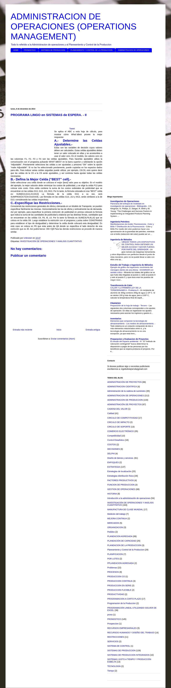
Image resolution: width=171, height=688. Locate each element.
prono (110, 614)
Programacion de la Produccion (121, 603)
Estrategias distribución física (120, 476)
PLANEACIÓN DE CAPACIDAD (121, 541)
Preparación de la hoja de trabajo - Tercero (129, 305)
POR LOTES (113, 559)
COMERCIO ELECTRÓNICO (120, 431)
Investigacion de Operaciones (124, 201)
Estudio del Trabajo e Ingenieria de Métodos (131, 265)
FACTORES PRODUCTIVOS (120, 480)
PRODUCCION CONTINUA (119, 581)
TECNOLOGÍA (114, 666)
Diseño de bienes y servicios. (120, 458)
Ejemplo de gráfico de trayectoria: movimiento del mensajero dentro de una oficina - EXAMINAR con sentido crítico (131, 269)
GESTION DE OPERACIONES (121, 489)
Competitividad (114, 436)
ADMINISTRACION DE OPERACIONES (133, 50)
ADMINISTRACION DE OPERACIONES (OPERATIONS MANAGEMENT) (74, 26)
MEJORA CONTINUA (117, 518)
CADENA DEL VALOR (117, 409)
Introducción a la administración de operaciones (128, 498)
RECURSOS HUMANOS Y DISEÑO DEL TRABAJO (130, 632)
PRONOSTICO (30, 50)
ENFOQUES (113, 462)
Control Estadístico (115, 440)
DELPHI (111, 453)
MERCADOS (113, 523)
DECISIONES (113, 449)
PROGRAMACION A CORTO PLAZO (124, 599)
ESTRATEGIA (113, 467)
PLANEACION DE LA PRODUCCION (124, 545)
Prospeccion (113, 623)
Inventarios (115, 318)
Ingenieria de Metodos (121, 239)
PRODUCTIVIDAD (115, 594)
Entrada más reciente (22, 330)
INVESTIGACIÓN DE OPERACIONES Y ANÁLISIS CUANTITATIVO (51, 241)
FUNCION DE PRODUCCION (121, 485)
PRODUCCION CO (116, 576)
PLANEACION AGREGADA (119, 536)
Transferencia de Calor (121, 285)
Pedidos (111, 532)
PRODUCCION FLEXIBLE (119, 590)
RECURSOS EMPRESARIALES (122, 628)
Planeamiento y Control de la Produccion (125, 550)
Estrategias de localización (119, 471)
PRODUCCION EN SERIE (119, 585)
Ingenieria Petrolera (119, 222)
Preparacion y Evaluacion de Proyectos (129, 339)
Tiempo (110, 671)
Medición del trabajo (116, 514)
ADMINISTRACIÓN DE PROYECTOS (124, 382)
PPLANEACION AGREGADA (120, 563)
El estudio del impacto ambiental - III (126, 341)
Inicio (59, 330)
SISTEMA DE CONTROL (118, 646)
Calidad (110, 413)
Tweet (72, 128)
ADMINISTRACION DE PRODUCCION (125, 400)
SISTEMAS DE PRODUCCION (53, 50)
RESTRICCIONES (115, 637)
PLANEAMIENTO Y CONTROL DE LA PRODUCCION (92, 50)
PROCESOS (113, 572)
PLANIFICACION (115, 554)
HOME (15, 50)
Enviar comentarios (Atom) (63, 339)
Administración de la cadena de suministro (126, 391)
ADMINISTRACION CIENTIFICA (122, 386)
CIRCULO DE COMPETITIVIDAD (122, 418)
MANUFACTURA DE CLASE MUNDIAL (125, 509)
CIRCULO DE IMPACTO (118, 422)
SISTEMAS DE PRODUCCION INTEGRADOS (128, 655)
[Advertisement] (85, 77)
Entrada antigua (93, 330)
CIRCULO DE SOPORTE (118, 427)
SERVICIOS (112, 641)
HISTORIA (112, 494)
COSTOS (111, 444)
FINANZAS (115, 303)
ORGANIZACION (115, 527)
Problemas (112, 567)
